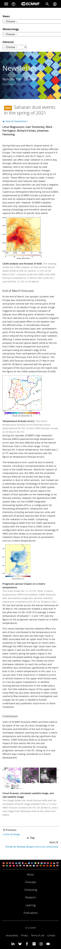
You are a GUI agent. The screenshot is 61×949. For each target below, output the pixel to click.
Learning (30, 905)
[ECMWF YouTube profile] (48, 944)
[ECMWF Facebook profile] (26, 944)
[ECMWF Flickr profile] (34, 944)
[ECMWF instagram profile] (41, 944)
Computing (30, 890)
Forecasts (30, 882)
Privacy (24, 935)
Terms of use (37, 935)
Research (30, 897)
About (30, 874)
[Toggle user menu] (55, 4)
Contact (51, 935)
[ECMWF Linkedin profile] (12, 944)
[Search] (47, 4)
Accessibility (12, 935)
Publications (31, 913)
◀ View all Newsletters (14, 121)
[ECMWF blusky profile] (19, 944)
